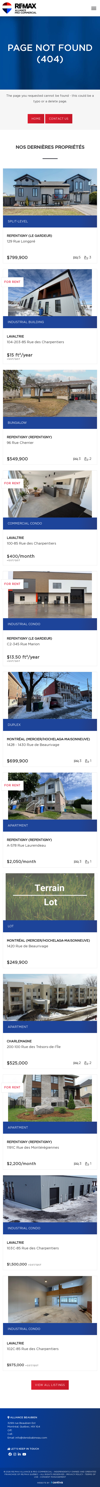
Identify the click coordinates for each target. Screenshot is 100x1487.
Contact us (58, 119)
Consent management (53, 1477)
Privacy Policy (74, 1474)
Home (35, 119)
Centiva (57, 1482)
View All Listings (50, 1385)
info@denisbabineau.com (31, 1438)
